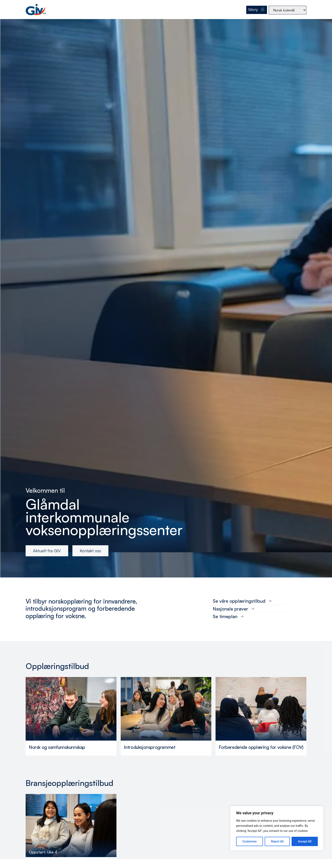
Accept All (304, 841)
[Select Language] (287, 10)
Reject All (277, 841)
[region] (277, 828)
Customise (249, 841)
